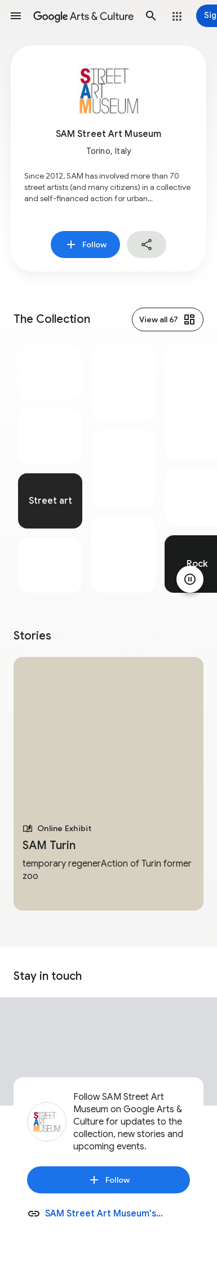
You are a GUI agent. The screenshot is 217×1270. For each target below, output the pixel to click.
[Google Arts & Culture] (83, 16)
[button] (15, 15)
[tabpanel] (50, 469)
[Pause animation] (189, 579)
